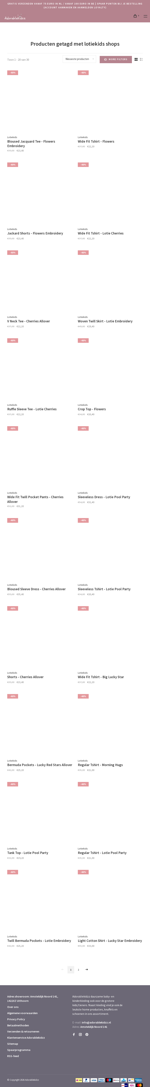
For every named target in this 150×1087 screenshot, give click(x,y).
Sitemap (12, 1043)
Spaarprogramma (18, 1050)
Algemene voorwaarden (22, 1013)
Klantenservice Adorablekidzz (26, 1037)
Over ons (12, 1007)
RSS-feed (13, 1056)
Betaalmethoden (18, 1025)
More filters (115, 59)
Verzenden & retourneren (23, 1031)
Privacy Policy (16, 1019)
